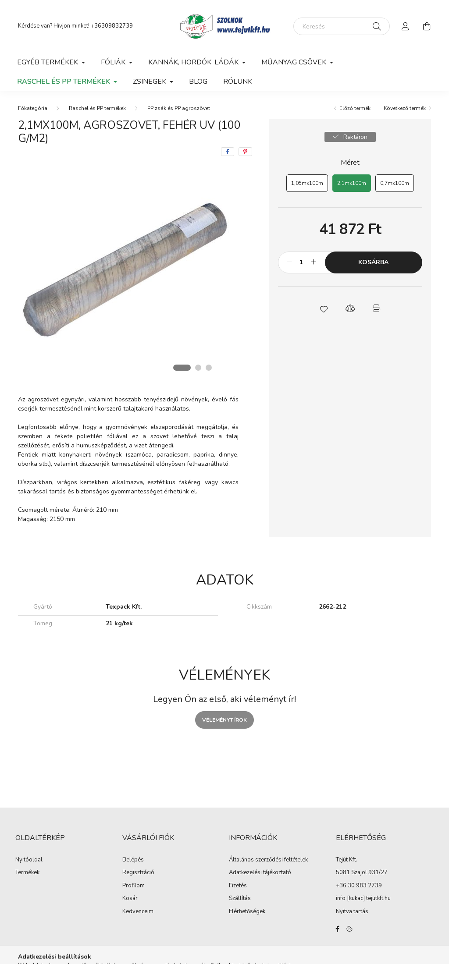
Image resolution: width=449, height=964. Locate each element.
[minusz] (289, 262)
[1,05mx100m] (307, 183)
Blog (198, 81)
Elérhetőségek (247, 911)
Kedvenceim (137, 911)
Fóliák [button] (114, 62)
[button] (323, 308)
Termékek (27, 872)
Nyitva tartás (352, 911)
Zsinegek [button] (150, 81)
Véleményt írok (224, 719)
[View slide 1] (182, 368)
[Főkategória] (32, 108)
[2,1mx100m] (351, 183)
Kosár (130, 898)
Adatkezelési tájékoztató (260, 872)
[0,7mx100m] (394, 183)
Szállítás (240, 898)
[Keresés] (341, 26)
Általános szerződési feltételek (268, 860)
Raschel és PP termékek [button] (64, 81)
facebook (337, 929)
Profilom (133, 886)
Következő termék (405, 108)
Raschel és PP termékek (97, 108)
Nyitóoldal (29, 860)
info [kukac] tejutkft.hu (363, 898)
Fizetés (238, 886)
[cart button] (426, 26)
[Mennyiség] (301, 262)
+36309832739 (112, 26)
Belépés (133, 860)
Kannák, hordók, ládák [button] (194, 62)
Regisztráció (138, 872)
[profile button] (405, 26)
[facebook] (227, 151)
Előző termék (355, 108)
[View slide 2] (198, 368)
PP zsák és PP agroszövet (178, 108)
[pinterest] (245, 151)
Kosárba (373, 262)
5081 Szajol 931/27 (362, 872)
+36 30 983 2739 (359, 886)
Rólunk (237, 81)
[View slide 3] (209, 368)
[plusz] (313, 262)
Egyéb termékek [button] (48, 62)
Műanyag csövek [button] (294, 62)
